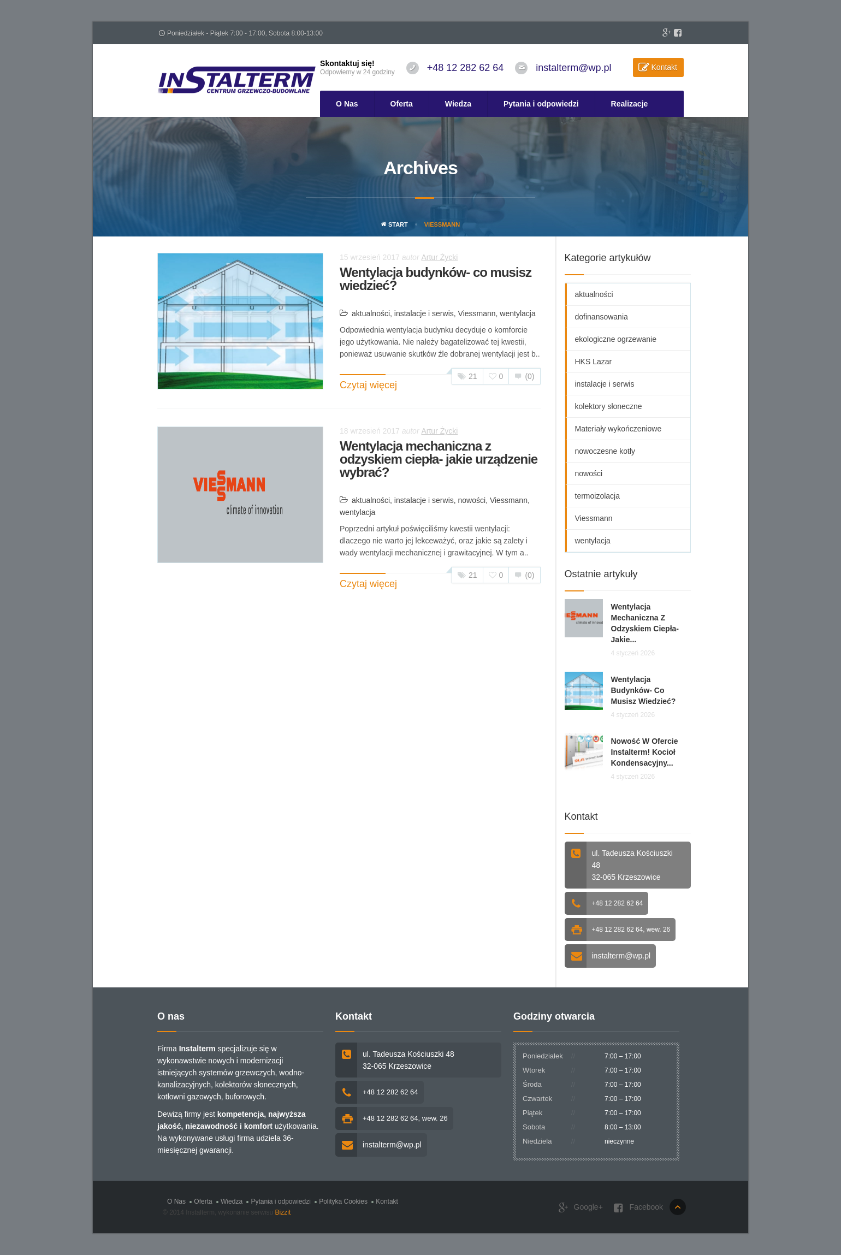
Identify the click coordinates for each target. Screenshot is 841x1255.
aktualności (371, 313)
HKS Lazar (593, 361)
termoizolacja (597, 496)
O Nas (347, 103)
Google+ (581, 1208)
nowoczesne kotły (605, 451)
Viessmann (477, 313)
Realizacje (629, 103)
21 (467, 376)
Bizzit (283, 1212)
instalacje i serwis (424, 313)
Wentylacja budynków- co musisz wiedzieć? (435, 279)
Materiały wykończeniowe (618, 428)
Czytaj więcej (368, 385)
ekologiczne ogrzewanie (615, 339)
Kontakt (664, 67)
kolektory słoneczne (608, 406)
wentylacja (517, 313)
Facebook (638, 1208)
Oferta (401, 103)
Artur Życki (439, 257)
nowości (472, 500)
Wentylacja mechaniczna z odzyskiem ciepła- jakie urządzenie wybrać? (438, 459)
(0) (524, 376)
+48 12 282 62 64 (465, 67)
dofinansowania (601, 316)
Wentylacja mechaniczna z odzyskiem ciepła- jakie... (645, 623)
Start (394, 224)
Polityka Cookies (343, 1201)
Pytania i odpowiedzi (541, 103)
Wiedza (458, 103)
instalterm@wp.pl (573, 67)
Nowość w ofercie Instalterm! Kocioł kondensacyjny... (644, 752)
